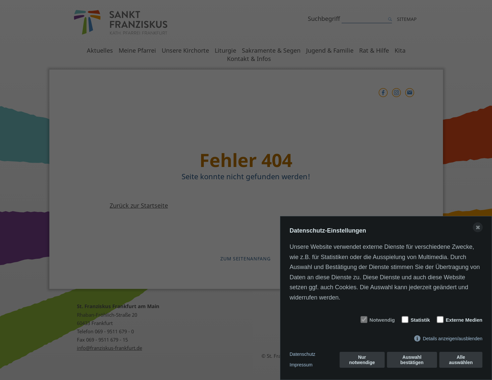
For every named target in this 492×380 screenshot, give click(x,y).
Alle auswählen (461, 359)
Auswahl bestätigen (411, 359)
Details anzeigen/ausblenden (452, 338)
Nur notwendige (362, 359)
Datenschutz (302, 354)
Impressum (301, 364)
